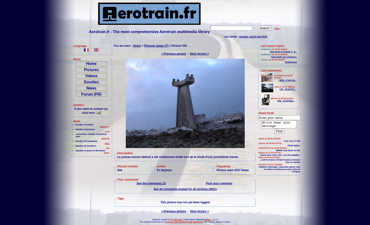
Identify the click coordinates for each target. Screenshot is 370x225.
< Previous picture (173, 53)
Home (91, 64)
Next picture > (199, 53)
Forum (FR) (91, 94)
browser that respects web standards (184, 222)
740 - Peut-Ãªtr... (288, 89)
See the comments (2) (151, 183)
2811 (107, 143)
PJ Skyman (176, 219)
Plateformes (291, 62)
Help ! (277, 28)
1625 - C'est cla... (287, 80)
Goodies (91, 82)
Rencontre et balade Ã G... (283, 52)
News (91, 88)
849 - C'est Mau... (286, 101)
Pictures (91, 70)
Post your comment (219, 183)
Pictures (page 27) (156, 45)
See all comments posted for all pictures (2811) (185, 189)
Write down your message (279, 125)
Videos (91, 76)
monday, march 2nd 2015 (253, 36)
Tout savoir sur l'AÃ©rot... (284, 57)
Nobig (208, 219)
